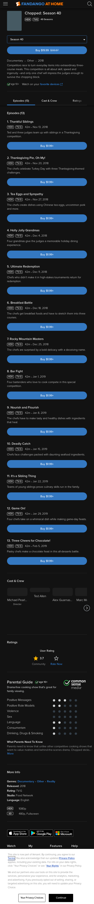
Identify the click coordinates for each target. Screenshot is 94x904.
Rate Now (56, 664)
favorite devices (51, 84)
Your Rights (52, 865)
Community (38, 664)
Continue (61, 897)
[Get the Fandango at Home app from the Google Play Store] (41, 832)
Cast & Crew (49, 100)
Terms (11, 858)
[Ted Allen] (40, 608)
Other (40, 781)
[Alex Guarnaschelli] (62, 608)
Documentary (26, 781)
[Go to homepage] (39, 4)
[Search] (89, 4)
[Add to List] (84, 19)
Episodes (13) (21, 100)
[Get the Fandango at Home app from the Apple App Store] (17, 832)
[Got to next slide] (86, 608)
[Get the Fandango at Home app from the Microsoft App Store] (63, 832)
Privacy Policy (67, 858)
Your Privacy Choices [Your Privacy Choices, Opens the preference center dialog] (31, 897)
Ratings (77, 100)
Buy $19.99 (53, 50)
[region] (47, 876)
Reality (51, 781)
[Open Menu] (6, 4)
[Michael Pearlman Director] (17, 608)
